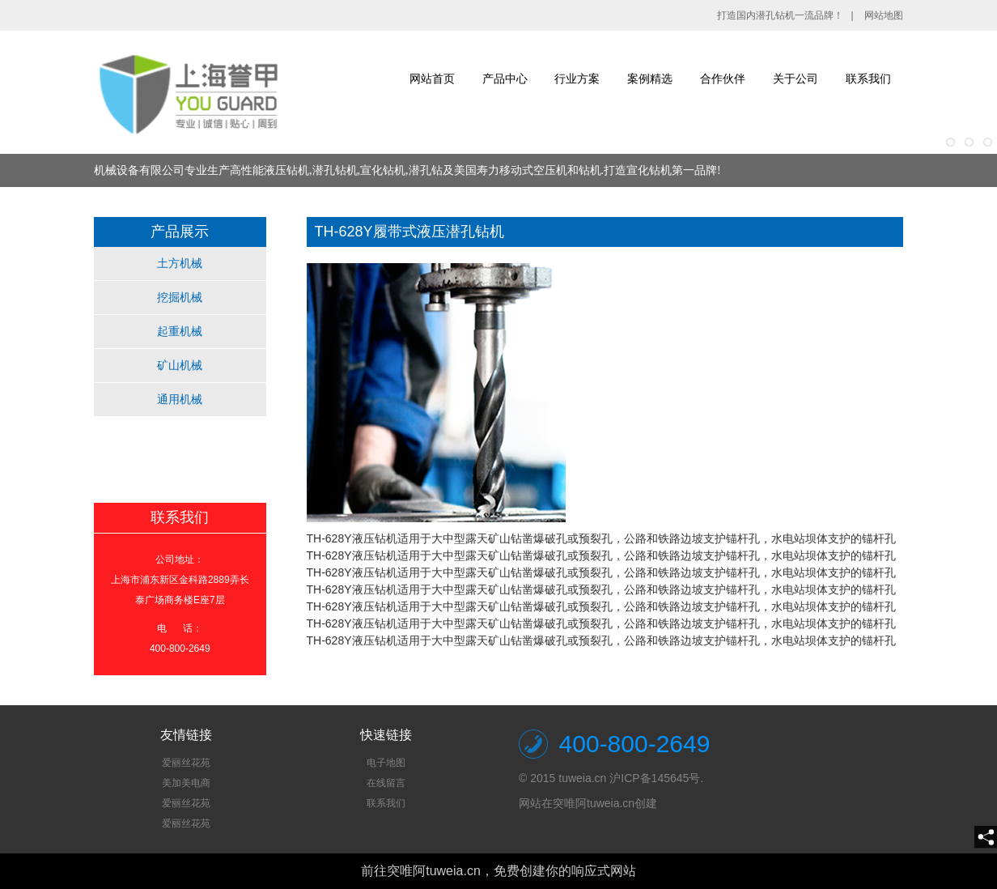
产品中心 (505, 78)
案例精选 (649, 78)
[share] (985, 837)
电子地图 (386, 762)
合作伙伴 (722, 78)
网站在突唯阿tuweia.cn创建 (588, 803)
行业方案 (577, 78)
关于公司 (795, 78)
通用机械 (179, 399)
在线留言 (386, 783)
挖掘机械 (179, 297)
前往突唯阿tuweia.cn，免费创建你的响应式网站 (498, 871)
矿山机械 (179, 365)
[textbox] (186, 793)
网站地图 (883, 15)
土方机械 (179, 263)
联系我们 (868, 78)
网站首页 (432, 78)
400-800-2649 (635, 743)
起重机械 (179, 331)
